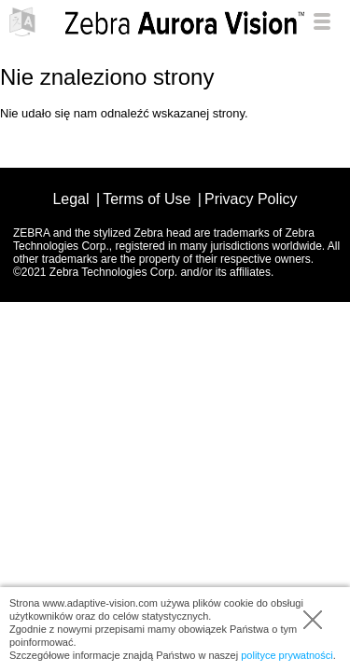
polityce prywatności (286, 655)
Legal (70, 199)
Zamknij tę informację (312, 619)
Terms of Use (146, 199)
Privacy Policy (251, 199)
